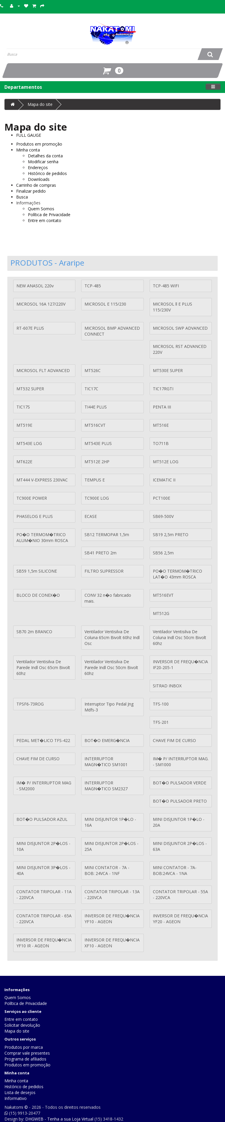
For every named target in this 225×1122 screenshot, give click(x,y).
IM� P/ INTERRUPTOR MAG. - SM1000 (181, 761)
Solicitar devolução (22, 1025)
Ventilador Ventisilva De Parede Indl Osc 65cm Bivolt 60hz (43, 667)
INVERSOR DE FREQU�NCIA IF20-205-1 (180, 664)
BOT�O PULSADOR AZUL (41, 819)
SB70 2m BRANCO (34, 631)
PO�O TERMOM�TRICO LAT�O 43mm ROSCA (177, 574)
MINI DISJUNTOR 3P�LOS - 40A (43, 870)
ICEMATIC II (164, 480)
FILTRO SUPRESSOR (104, 571)
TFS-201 (161, 722)
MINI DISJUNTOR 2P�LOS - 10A (43, 846)
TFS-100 (161, 704)
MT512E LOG (165, 461)
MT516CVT (95, 425)
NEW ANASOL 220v (35, 286)
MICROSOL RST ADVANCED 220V (180, 349)
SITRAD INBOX (167, 685)
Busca (22, 197)
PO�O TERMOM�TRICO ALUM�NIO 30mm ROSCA (42, 537)
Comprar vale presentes (27, 1053)
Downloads (39, 179)
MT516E (161, 425)
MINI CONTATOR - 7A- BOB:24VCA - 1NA (175, 870)
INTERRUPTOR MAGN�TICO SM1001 (106, 761)
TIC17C (91, 388)
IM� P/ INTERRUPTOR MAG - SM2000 (43, 785)
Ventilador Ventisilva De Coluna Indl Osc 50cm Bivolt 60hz (179, 637)
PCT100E (161, 498)
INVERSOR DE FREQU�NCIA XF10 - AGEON (112, 942)
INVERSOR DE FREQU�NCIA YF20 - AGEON (180, 918)
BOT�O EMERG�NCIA (107, 740)
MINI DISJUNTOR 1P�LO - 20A (178, 822)
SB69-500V (163, 516)
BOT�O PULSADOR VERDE (179, 783)
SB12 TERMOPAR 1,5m (106, 534)
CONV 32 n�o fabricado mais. (107, 598)
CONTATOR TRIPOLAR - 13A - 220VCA (112, 894)
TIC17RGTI (163, 388)
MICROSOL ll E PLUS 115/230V (172, 307)
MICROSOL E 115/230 (105, 304)
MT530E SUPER (168, 370)
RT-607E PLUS (30, 328)
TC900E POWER (31, 498)
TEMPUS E (94, 480)
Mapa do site (40, 104)
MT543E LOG (29, 443)
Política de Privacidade (49, 214)
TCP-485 (92, 286)
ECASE (90, 516)
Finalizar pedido (31, 191)
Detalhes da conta (45, 156)
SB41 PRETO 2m (100, 553)
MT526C (92, 370)
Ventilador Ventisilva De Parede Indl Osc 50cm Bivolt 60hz (111, 667)
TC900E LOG (96, 498)
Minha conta (28, 150)
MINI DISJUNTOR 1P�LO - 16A (110, 822)
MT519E (24, 425)
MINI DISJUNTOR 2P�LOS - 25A (111, 846)
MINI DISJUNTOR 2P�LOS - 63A (180, 846)
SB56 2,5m (163, 553)
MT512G (161, 613)
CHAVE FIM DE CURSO (174, 740)
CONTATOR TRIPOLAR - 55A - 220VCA (180, 894)
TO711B (161, 443)
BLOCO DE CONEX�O (38, 595)
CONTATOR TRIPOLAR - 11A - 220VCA (44, 894)
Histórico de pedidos (47, 173)
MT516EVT (163, 595)
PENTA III (162, 407)
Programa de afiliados (25, 1059)
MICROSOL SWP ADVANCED (180, 328)
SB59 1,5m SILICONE (36, 571)
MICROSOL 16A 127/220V (40, 304)
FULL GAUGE (28, 135)
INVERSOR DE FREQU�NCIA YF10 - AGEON (112, 918)
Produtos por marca (23, 1047)
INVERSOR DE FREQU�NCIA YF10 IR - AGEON (44, 942)
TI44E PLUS (95, 407)
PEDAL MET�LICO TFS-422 (43, 740)
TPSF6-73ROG (30, 704)
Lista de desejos (19, 1092)
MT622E (24, 461)
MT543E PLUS (98, 443)
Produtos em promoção (39, 144)
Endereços (38, 167)
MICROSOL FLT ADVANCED (43, 370)
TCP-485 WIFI (166, 286)
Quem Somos (41, 208)
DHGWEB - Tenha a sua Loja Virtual (59, 1119)
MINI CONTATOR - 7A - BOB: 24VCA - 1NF (106, 870)
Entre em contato (44, 220)
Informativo (15, 1098)
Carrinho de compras (36, 185)
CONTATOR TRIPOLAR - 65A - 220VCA (44, 918)
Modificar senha (43, 161)
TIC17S (23, 407)
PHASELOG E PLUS (34, 516)
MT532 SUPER (30, 388)
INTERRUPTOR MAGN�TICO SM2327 (106, 785)
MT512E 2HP (96, 461)
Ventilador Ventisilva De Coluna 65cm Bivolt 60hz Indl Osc (112, 637)
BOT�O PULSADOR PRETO (180, 801)
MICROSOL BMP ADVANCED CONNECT (112, 331)
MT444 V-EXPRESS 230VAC (42, 480)
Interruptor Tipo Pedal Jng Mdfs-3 (108, 707)
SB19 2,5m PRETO (170, 534)
